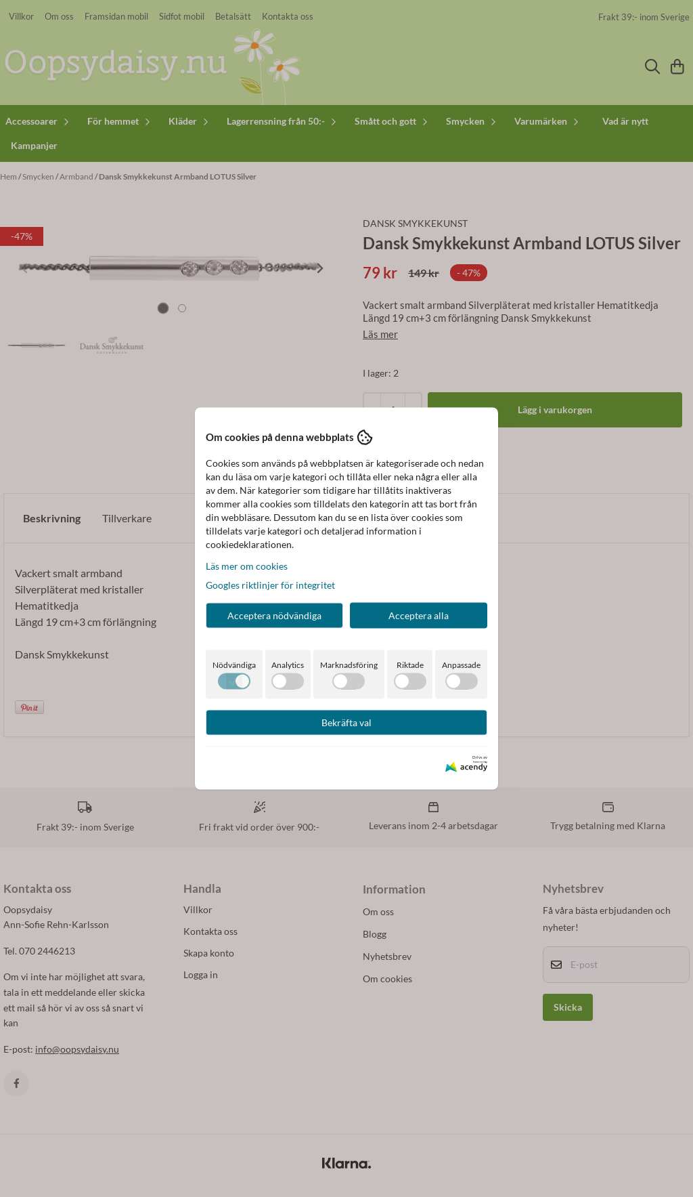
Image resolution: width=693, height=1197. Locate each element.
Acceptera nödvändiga (274, 615)
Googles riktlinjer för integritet (270, 584)
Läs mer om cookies (247, 565)
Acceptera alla (418, 615)
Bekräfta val (346, 722)
